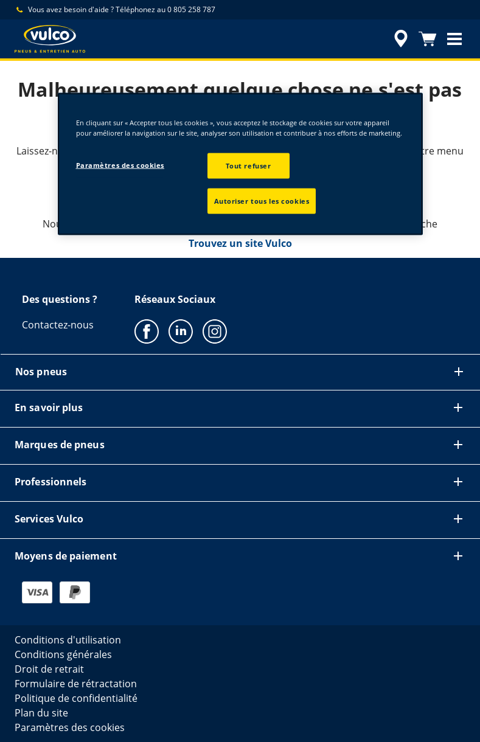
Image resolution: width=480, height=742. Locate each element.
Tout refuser (248, 165)
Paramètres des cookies (120, 165)
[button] (454, 39)
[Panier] (428, 39)
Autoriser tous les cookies (262, 201)
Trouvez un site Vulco (240, 243)
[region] (240, 164)
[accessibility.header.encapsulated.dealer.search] (399, 39)
